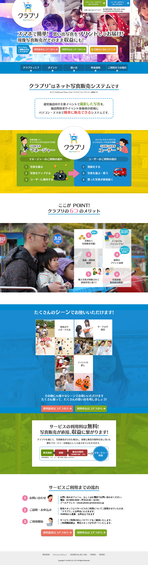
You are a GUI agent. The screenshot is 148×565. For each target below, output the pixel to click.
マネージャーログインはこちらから (94, 3)
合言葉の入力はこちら (103, 49)
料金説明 (95, 68)
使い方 (74, 68)
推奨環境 (102, 554)
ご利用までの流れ (117, 68)
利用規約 (93, 554)
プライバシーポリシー (60, 554)
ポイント (52, 68)
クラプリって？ (30, 68)
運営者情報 (46, 554)
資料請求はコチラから (45, 49)
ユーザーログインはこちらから (118, 3)
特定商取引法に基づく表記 (78, 554)
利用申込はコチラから (73, 49)
